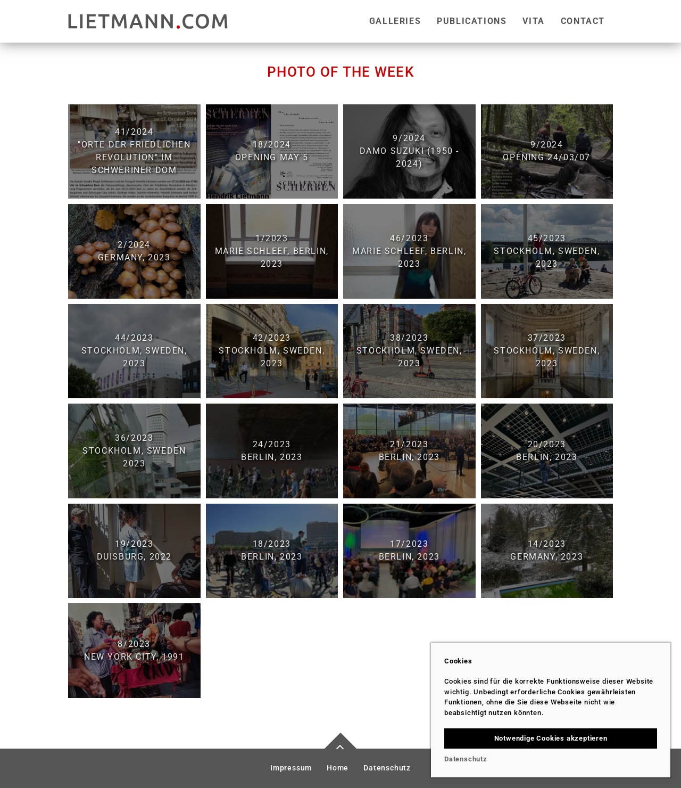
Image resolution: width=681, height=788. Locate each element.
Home (337, 768)
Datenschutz (387, 768)
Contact (583, 21)
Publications (471, 21)
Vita (533, 21)
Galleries (395, 21)
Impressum (291, 768)
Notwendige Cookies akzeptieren (551, 738)
